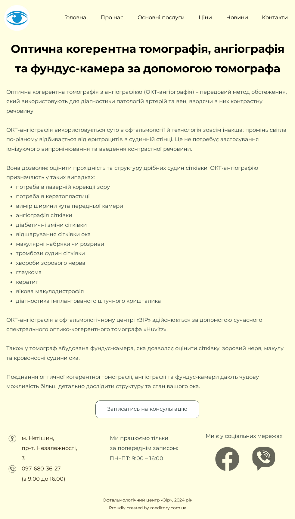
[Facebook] (227, 459)
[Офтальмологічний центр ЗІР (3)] (264, 459)
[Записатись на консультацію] (147, 409)
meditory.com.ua (168, 508)
